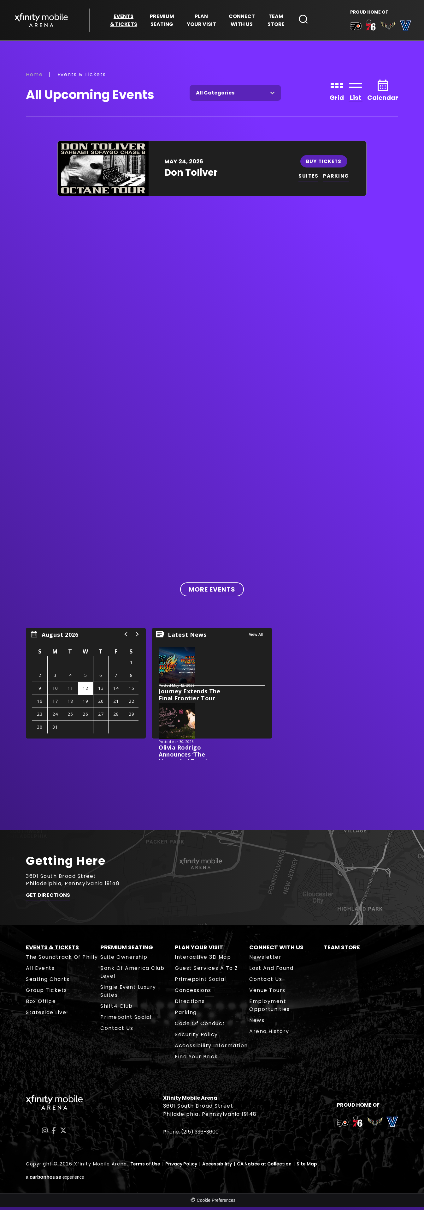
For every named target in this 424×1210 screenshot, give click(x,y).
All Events (40, 971)
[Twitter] (63, 1133)
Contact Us (116, 1031)
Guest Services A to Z (206, 971)
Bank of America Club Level (132, 975)
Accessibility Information (211, 1048)
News (256, 1023)
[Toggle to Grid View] (337, 92)
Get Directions (48, 900)
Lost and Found (271, 971)
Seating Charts (47, 982)
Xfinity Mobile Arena (42, 21)
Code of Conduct (200, 1026)
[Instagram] (45, 1133)
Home (34, 77)
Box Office (41, 1004)
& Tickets (123, 21)
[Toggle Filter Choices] (235, 96)
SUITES (308, 179)
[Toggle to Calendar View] (382, 92)
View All (256, 637)
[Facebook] (54, 1133)
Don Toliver (191, 175)
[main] (212, 437)
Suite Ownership (124, 960)
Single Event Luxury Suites (128, 994)
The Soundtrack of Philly (62, 960)
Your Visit (201, 21)
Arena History (269, 1034)
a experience (55, 1180)
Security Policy (196, 1037)
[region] (86, 686)
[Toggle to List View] (355, 92)
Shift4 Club (116, 1009)
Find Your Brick (196, 1059)
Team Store (342, 950)
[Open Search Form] (303, 20)
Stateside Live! (47, 1015)
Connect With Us (276, 950)
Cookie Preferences (216, 1203)
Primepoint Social (126, 1020)
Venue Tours (267, 993)
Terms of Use (145, 1167)
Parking (186, 1015)
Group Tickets (46, 993)
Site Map (307, 1167)
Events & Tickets (52, 950)
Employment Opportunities (269, 1008)
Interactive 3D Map (203, 960)
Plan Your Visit (199, 950)
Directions (190, 1004)
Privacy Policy (181, 1167)
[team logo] (354, 28)
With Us (242, 21)
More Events (212, 592)
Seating (162, 21)
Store (276, 21)
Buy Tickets (324, 163)
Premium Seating (126, 950)
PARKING (337, 179)
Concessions (193, 993)
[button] (126, 637)
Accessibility (217, 1167)
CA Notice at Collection (264, 1167)
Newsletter (265, 960)
